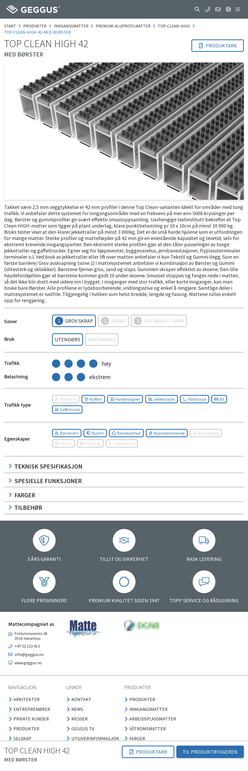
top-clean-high (174, 26)
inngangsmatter (71, 26)
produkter (35, 26)
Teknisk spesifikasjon (45, 466)
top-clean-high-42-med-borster (37, 32)
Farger (21, 495)
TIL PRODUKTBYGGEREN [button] (210, 751)
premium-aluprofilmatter (123, 26)
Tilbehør (25, 508)
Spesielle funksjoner (45, 481)
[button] (197, 9)
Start (10, 26)
